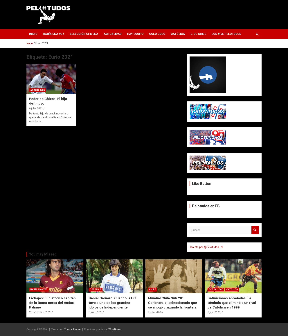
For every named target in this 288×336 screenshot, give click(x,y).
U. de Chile (198, 34)
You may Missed (43, 254)
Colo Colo (157, 34)
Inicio (33, 34)
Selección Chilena (84, 34)
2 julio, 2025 (214, 312)
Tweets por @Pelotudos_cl (206, 247)
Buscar (255, 230)
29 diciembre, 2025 (40, 312)
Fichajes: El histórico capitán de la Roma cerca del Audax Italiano (52, 302)
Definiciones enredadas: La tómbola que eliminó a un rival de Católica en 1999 (232, 302)
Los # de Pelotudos (226, 34)
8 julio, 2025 (95, 312)
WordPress (115, 329)
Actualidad (113, 34)
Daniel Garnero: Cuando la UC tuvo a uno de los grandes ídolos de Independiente (112, 302)
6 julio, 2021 (36, 108)
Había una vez (53, 34)
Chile (152, 289)
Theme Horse (72, 329)
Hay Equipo (135, 34)
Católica (178, 34)
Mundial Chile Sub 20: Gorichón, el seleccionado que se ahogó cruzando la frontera (172, 302)
